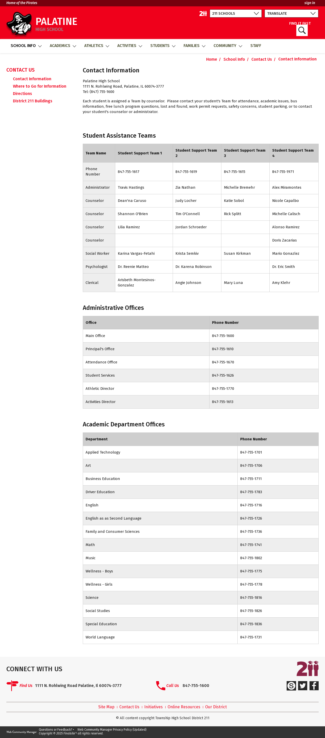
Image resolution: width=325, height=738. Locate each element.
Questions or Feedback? (55, 729)
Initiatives (153, 707)
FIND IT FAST (300, 29)
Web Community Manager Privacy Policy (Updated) (112, 729)
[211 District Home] (203, 13)
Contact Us (129, 707)
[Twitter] (302, 685)
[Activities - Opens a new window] (129, 46)
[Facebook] (314, 685)
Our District (216, 707)
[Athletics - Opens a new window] (96, 46)
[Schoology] (291, 685)
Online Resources (184, 707)
